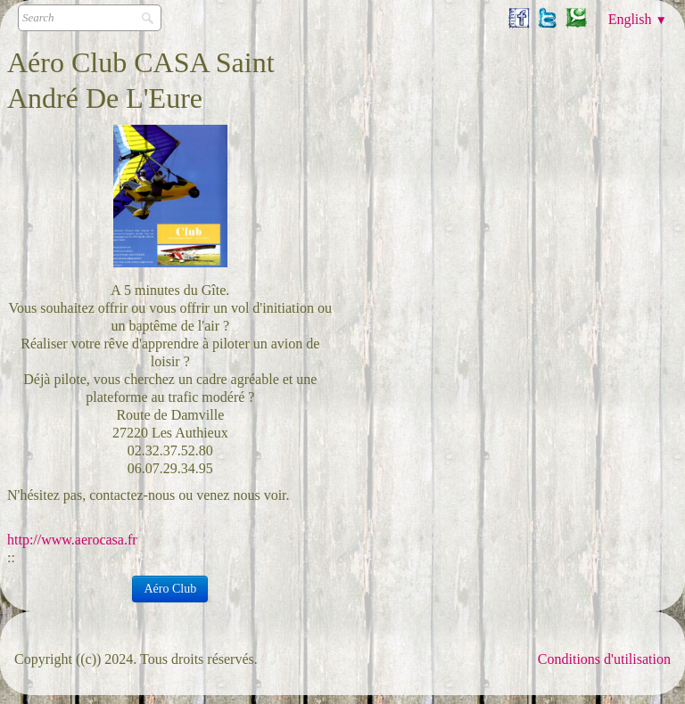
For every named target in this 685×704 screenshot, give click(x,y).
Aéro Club (170, 588)
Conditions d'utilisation (604, 659)
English (637, 19)
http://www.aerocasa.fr (72, 539)
